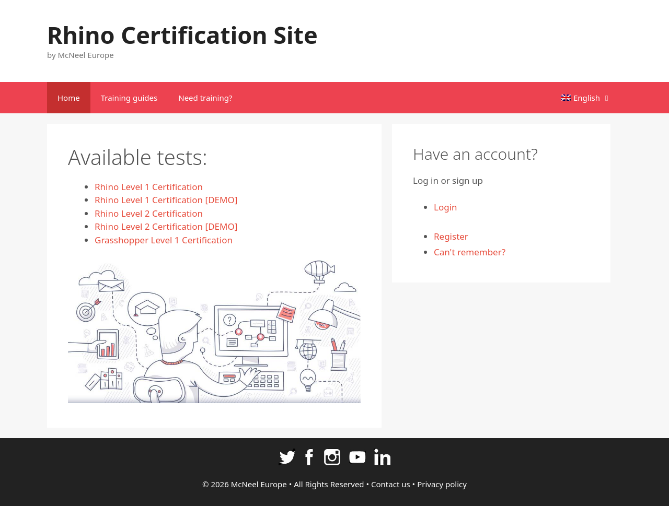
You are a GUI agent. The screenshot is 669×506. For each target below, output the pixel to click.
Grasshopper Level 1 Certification (164, 240)
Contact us (390, 484)
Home (68, 97)
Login (445, 207)
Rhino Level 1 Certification (149, 187)
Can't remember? (469, 252)
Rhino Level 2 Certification (149, 213)
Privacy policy (442, 484)
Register (451, 236)
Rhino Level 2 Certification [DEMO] (166, 226)
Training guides (129, 97)
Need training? (205, 97)
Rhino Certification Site (182, 35)
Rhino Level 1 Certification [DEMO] (166, 200)
